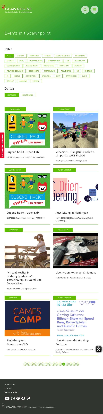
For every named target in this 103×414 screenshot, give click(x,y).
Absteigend (11, 95)
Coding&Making (13, 66)
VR (78, 71)
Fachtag (10, 61)
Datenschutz (11, 392)
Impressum (10, 384)
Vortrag (20, 55)
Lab (67, 61)
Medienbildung (35, 61)
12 (64, 364)
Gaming (48, 55)
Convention (31, 76)
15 (74, 364)
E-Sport (36, 81)
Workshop (34, 55)
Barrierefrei (71, 76)
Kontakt (9, 388)
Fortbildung (49, 71)
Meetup (17, 76)
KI (7, 76)
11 (60, 364)
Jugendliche (79, 61)
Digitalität (64, 66)
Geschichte (34, 71)
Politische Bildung (15, 71)
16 (78, 364)
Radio (84, 76)
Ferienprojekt (54, 61)
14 (71, 364)
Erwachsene (49, 66)
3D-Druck (88, 71)
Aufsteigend (27, 95)
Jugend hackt (32, 66)
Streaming (46, 76)
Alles (9, 55)
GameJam (23, 81)
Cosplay (10, 81)
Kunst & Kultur (63, 55)
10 (57, 364)
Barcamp (78, 66)
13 (67, 364)
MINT (58, 76)
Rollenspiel (66, 71)
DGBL (22, 61)
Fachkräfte (80, 55)
